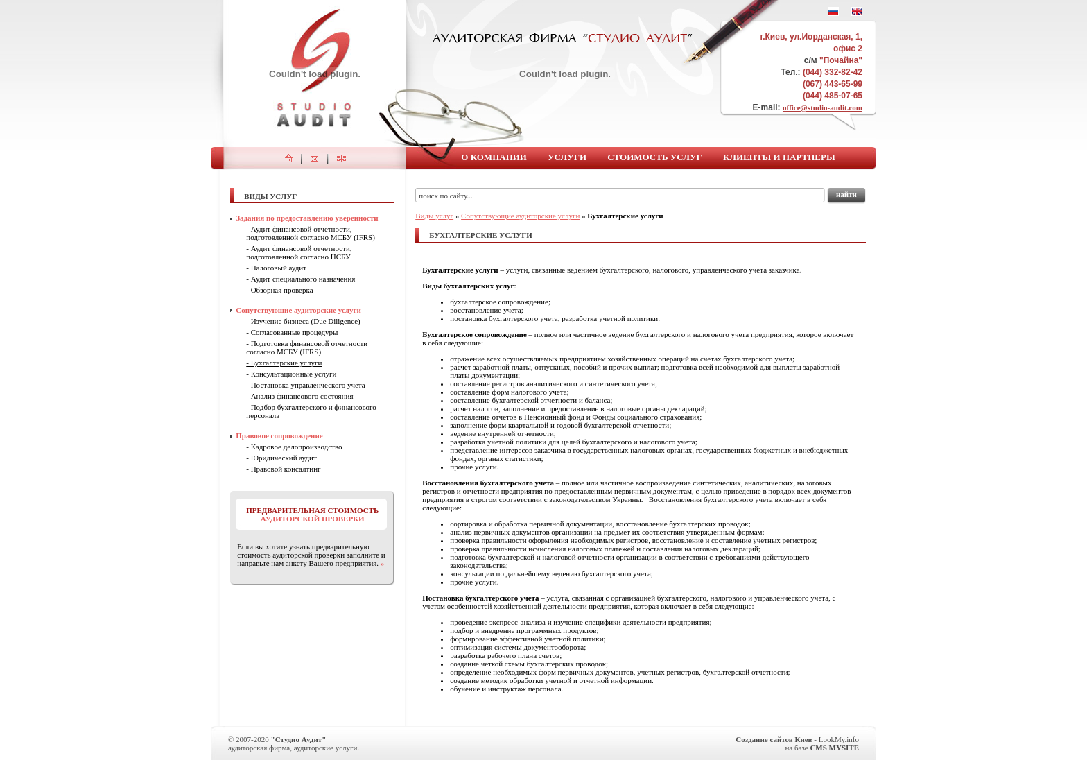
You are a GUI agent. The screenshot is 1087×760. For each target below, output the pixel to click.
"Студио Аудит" (299, 739)
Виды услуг (434, 215)
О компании (494, 157)
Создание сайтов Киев (774, 739)
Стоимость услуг (654, 157)
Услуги (567, 157)
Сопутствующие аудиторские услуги (520, 215)
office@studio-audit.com (822, 107)
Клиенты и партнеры (779, 157)
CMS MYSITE (834, 747)
